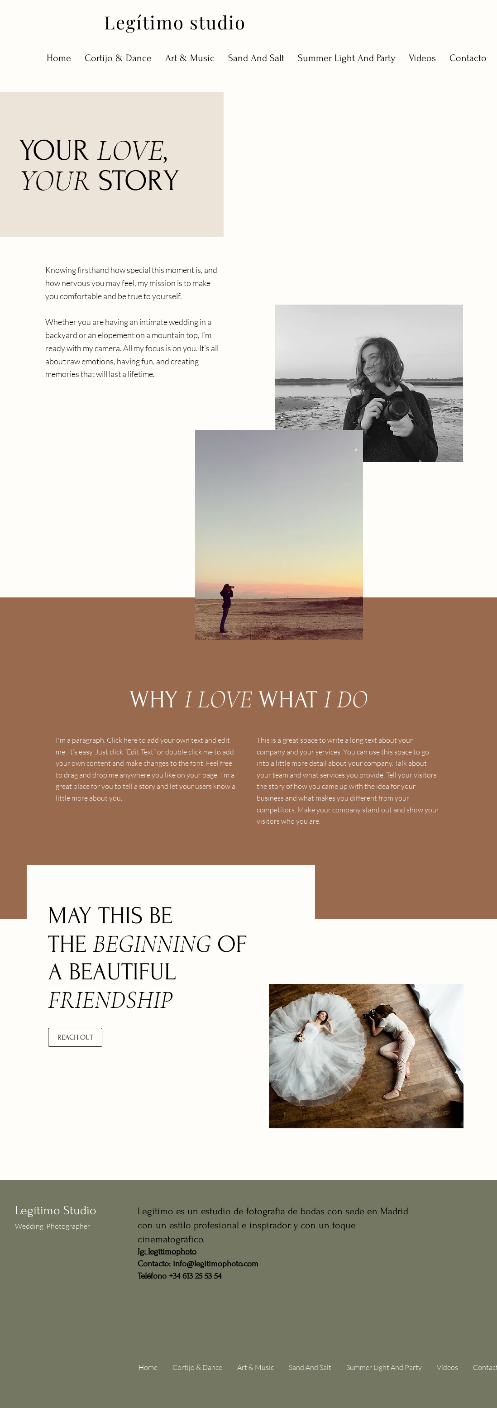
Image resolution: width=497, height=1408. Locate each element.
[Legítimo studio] (177, 22)
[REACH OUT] (75, 1037)
